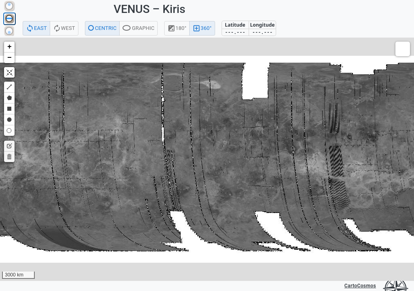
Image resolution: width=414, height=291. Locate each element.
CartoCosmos (360, 286)
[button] (9, 47)
